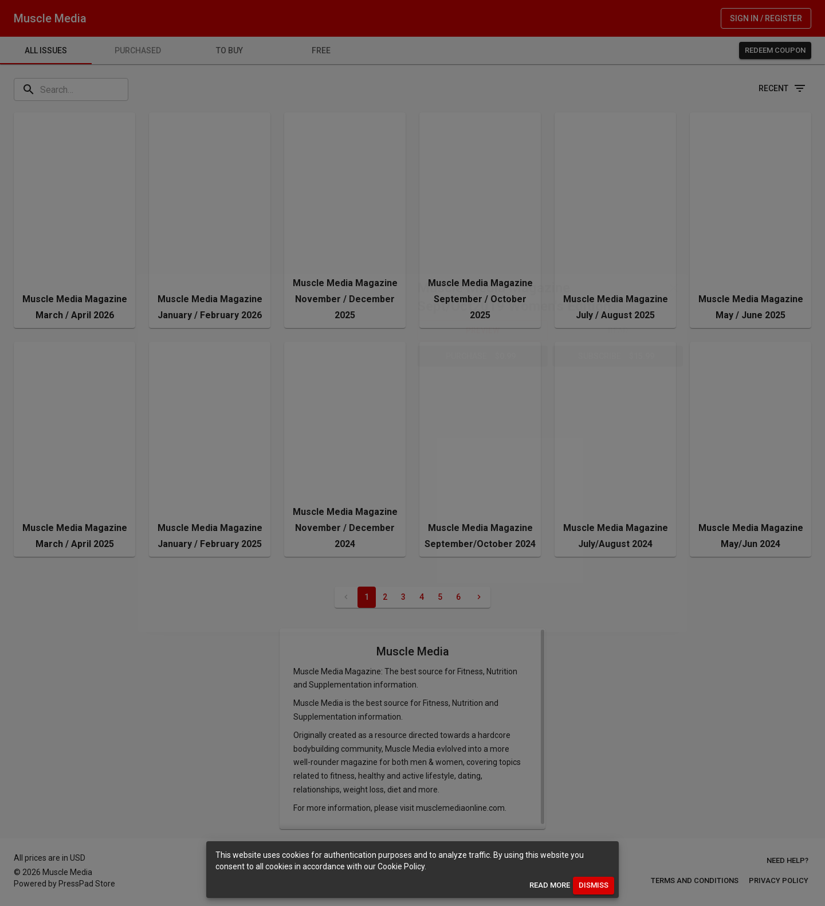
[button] (482, 330)
